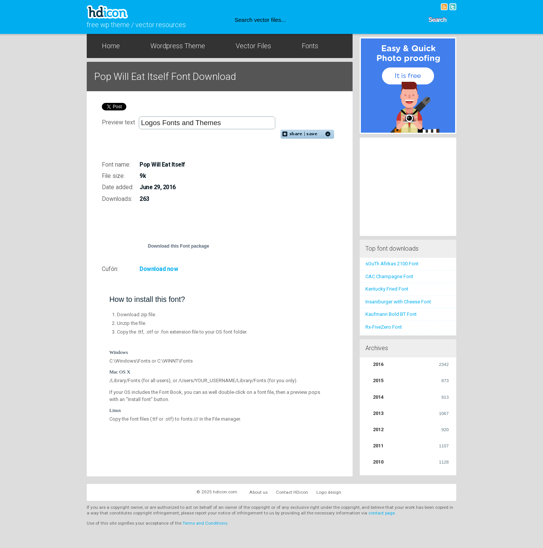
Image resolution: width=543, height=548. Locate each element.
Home (111, 46)
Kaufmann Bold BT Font (391, 314)
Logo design (328, 492)
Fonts (310, 46)
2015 (411, 380)
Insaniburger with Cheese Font (398, 302)
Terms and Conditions (205, 523)
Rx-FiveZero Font (383, 327)
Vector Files (253, 46)
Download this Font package (178, 246)
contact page (381, 513)
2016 (411, 364)
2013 (411, 413)
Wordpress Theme (177, 46)
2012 (411, 429)
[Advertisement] (228, 225)
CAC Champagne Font (389, 276)
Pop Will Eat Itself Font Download (165, 76)
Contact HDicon (292, 492)
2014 (411, 397)
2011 (411, 445)
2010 (411, 462)
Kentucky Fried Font (386, 289)
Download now (159, 269)
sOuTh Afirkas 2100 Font (392, 263)
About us (258, 492)
